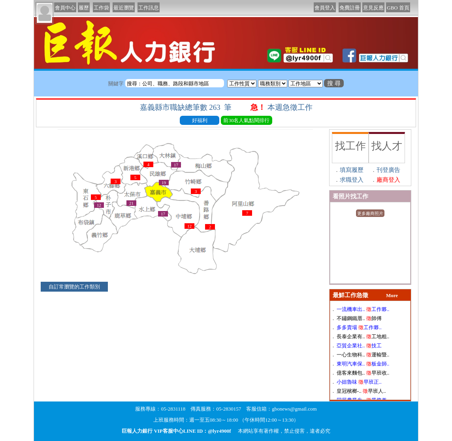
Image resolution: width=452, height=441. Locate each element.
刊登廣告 (388, 170)
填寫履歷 (351, 170)
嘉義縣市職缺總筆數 (187, 107)
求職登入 (351, 180)
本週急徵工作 (291, 107)
